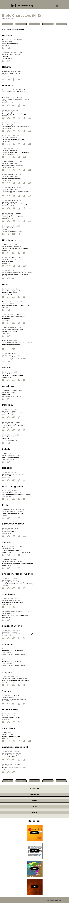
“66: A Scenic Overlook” (16, 29)
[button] (56, 6)
